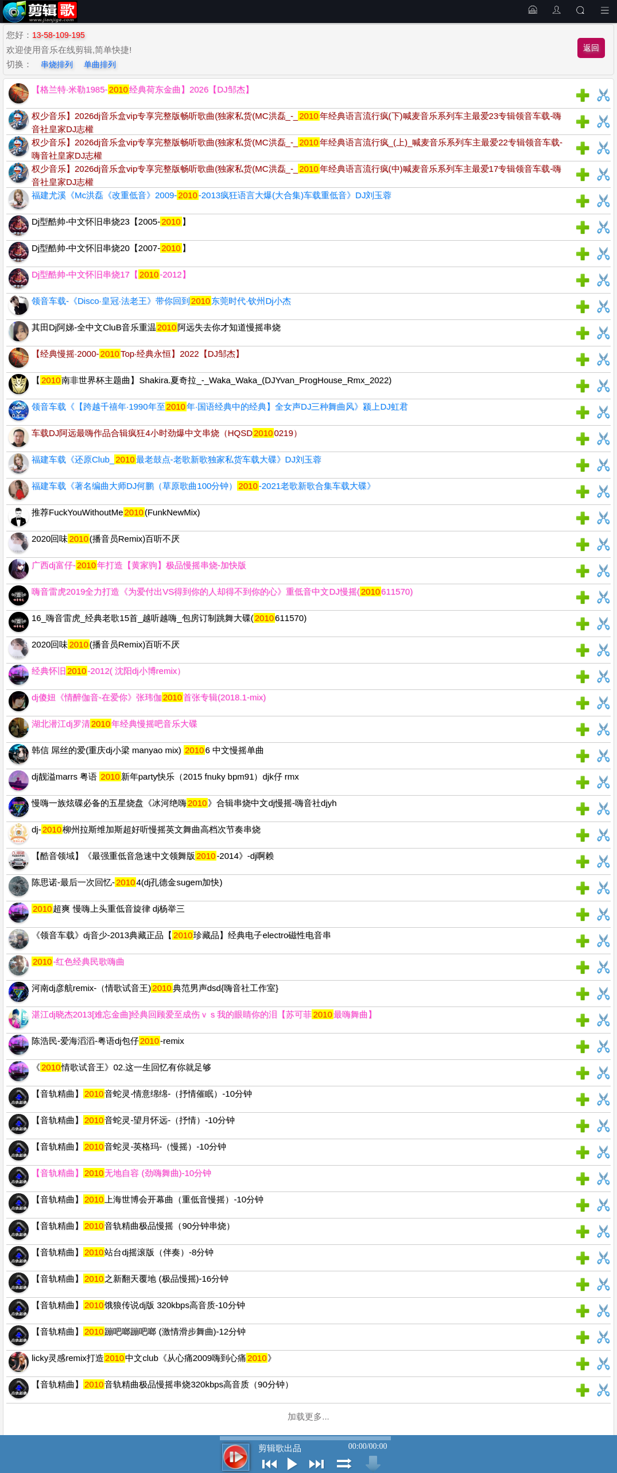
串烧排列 (57, 64)
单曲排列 (100, 64)
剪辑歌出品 (279, 1448)
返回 (591, 47)
